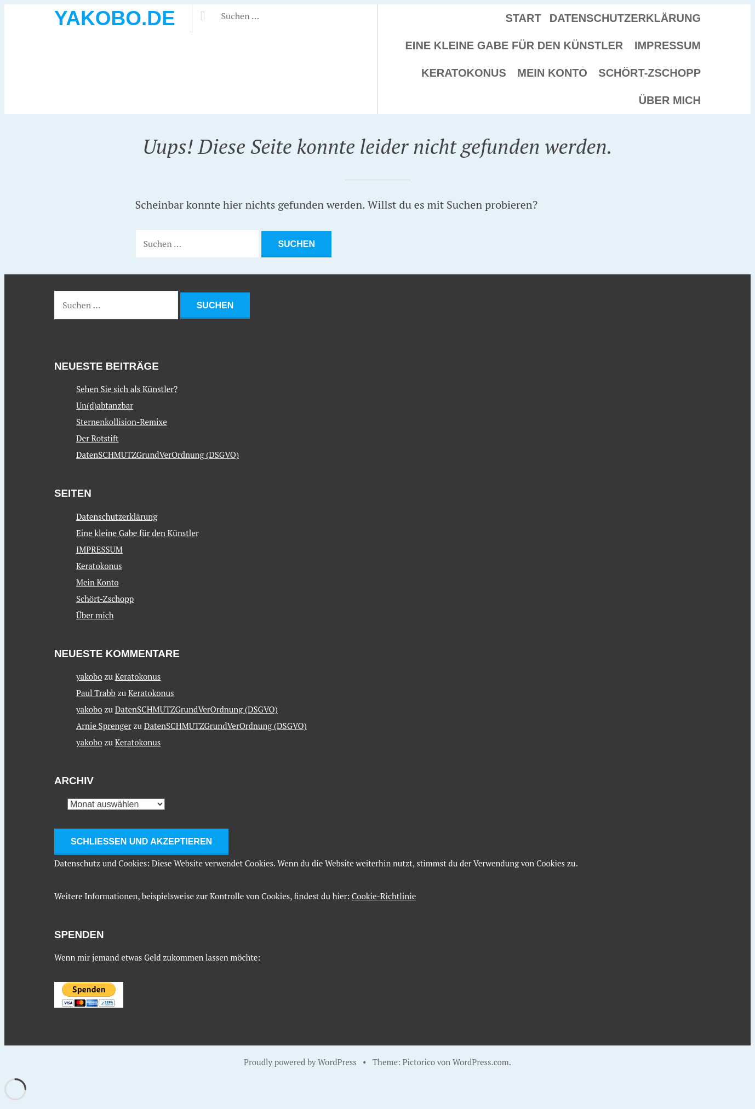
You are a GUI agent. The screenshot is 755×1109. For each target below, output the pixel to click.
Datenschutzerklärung (625, 18)
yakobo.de (114, 18)
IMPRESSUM (667, 45)
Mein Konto (552, 73)
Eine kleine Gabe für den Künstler (514, 45)
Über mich (670, 100)
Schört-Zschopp (649, 73)
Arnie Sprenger (103, 725)
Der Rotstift (97, 438)
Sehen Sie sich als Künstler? (127, 388)
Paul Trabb (96, 692)
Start (523, 18)
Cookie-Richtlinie (384, 895)
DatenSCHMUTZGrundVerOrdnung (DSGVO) (157, 454)
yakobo (89, 676)
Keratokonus (463, 73)
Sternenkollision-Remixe (121, 421)
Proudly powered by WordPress (300, 1061)
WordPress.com (481, 1061)
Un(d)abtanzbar (104, 405)
